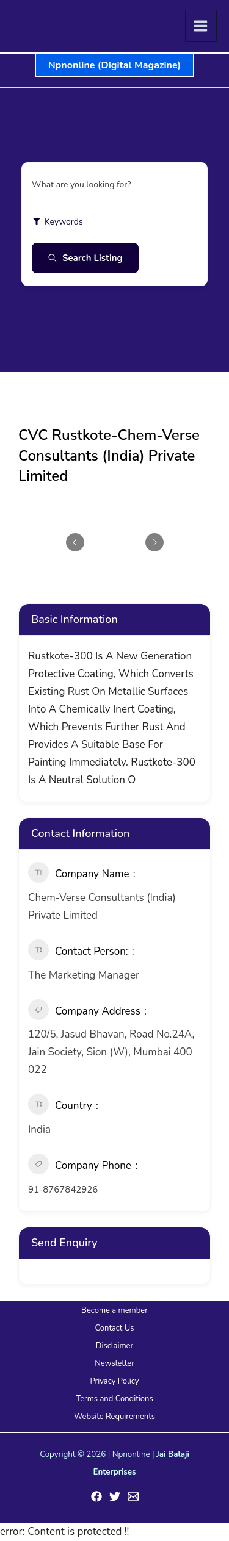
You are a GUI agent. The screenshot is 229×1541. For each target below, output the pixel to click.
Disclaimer (114, 1345)
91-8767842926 (63, 1190)
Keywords (57, 222)
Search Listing (85, 258)
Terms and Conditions (114, 1398)
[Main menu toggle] (201, 26)
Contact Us (114, 1328)
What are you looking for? (81, 184)
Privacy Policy (114, 1381)
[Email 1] (133, 1496)
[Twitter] (114, 1496)
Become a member (114, 1310)
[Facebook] (96, 1496)
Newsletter (114, 1363)
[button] (114, 65)
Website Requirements (114, 1416)
